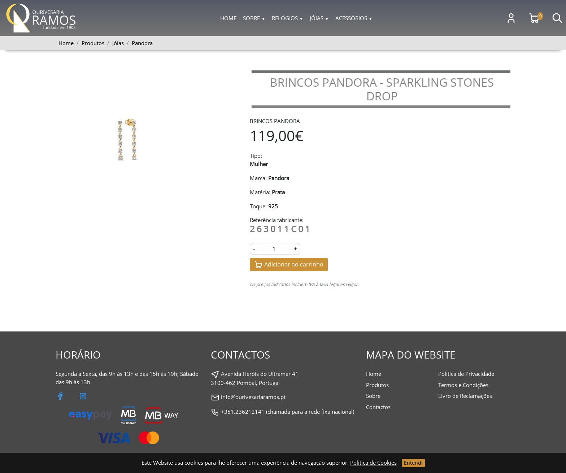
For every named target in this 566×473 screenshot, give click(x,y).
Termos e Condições (463, 385)
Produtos (377, 385)
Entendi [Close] (413, 462)
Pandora (142, 43)
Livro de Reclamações (465, 395)
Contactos (378, 407)
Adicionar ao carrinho (288, 264)
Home (228, 18)
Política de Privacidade (466, 373)
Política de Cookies (373, 462)
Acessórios (354, 18)
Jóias (319, 18)
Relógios (287, 18)
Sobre (254, 18)
